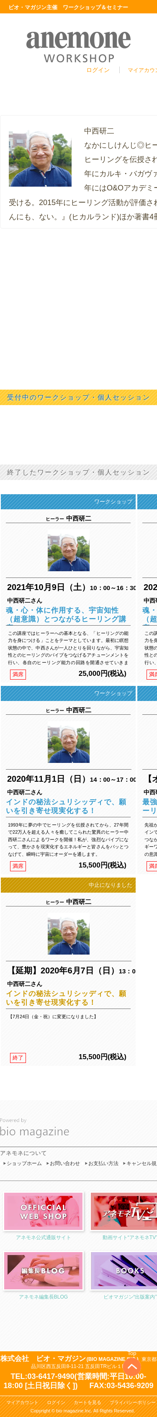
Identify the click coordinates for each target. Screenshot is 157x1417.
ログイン (98, 70)
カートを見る (87, 1402)
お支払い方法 (103, 1163)
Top (132, 1353)
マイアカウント (22, 1402)
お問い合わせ (65, 1163)
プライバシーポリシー (133, 1402)
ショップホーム (24, 1163)
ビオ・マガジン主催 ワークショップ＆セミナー (68, 7)
